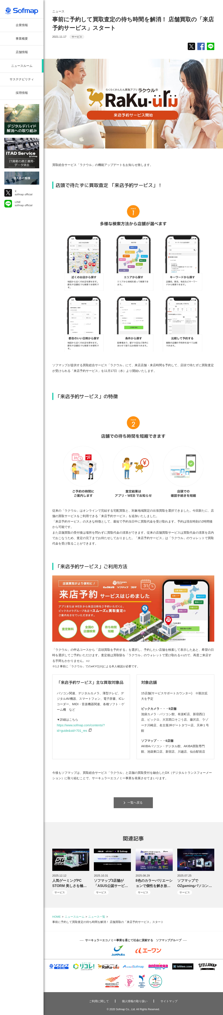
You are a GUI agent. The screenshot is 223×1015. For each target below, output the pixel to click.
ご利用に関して (99, 1001)
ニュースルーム (21, 65)
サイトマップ (168, 1001)
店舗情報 (22, 52)
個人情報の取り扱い (134, 1001)
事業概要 (22, 38)
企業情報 (22, 25)
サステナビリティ (22, 79)
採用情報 (22, 92)
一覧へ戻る (133, 802)
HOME (56, 916)
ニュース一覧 (96, 916)
